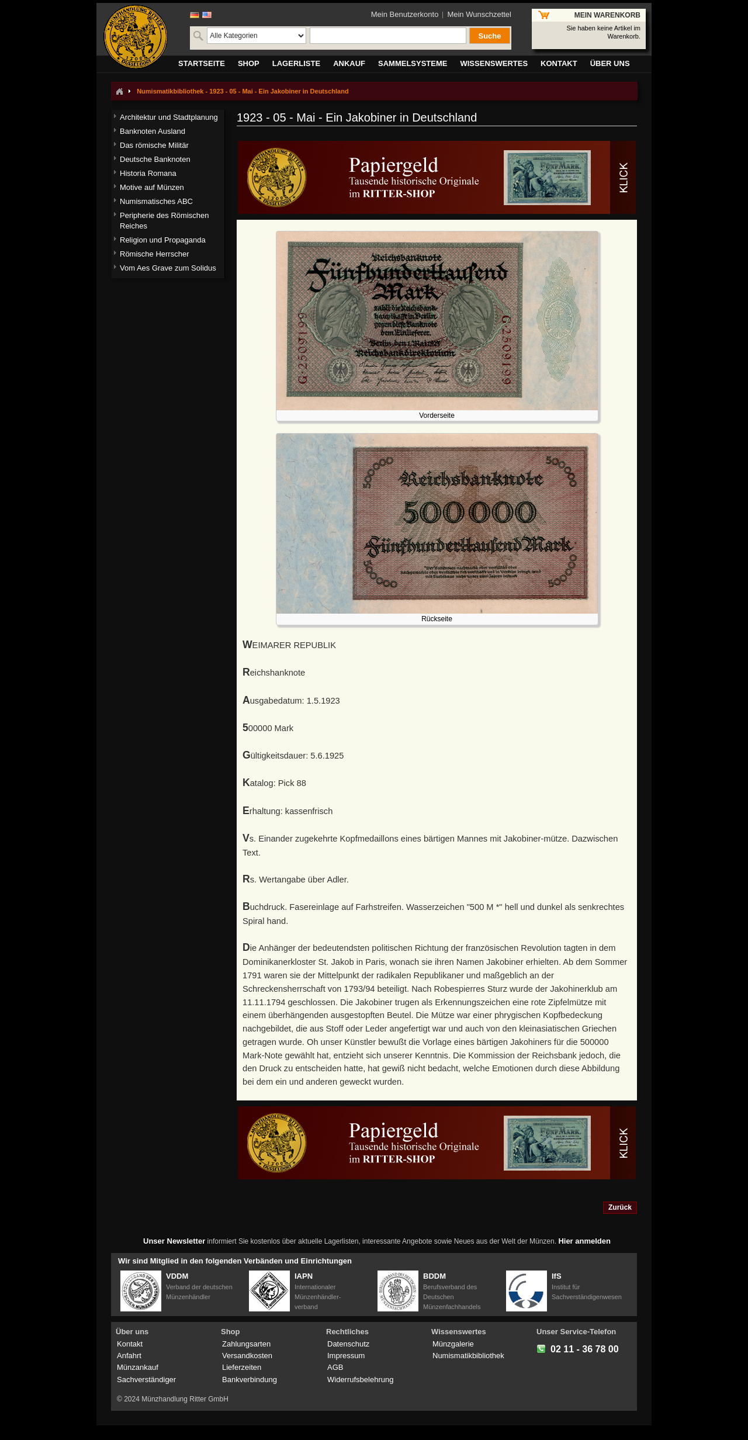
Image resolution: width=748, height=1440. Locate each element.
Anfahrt (129, 1355)
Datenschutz (348, 1343)
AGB (335, 1367)
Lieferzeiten (241, 1367)
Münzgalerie (453, 1343)
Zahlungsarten (246, 1343)
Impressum (346, 1355)
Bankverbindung (249, 1379)
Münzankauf (137, 1367)
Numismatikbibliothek (468, 1355)
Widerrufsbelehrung (360, 1379)
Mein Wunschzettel (479, 14)
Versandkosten (247, 1355)
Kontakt (130, 1343)
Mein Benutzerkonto (405, 14)
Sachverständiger (146, 1379)
